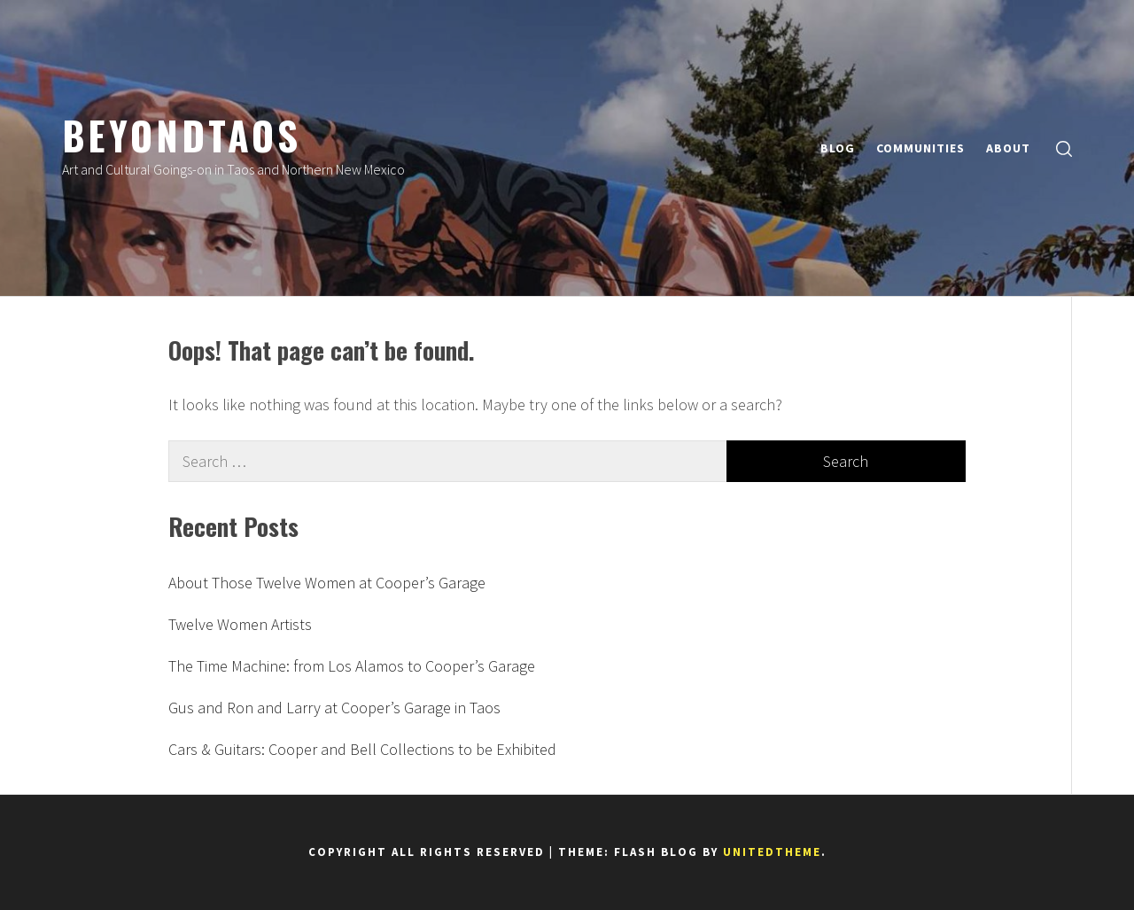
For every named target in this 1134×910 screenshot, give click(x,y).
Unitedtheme (772, 851)
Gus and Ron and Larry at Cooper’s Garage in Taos (334, 707)
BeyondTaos (181, 134)
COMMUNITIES (920, 148)
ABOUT (1008, 148)
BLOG (837, 148)
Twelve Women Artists (240, 624)
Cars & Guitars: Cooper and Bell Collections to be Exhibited (362, 749)
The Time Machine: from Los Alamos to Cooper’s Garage (351, 666)
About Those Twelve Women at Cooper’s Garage (326, 582)
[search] (1064, 148)
